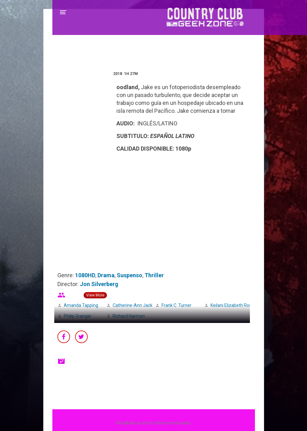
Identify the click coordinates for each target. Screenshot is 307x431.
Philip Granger (78, 316)
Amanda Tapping (81, 305)
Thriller (154, 275)
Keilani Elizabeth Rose (232, 305)
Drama (106, 275)
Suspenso (129, 275)
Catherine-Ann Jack (132, 305)
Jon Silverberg (99, 284)
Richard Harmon (129, 316)
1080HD (85, 275)
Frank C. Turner (177, 305)
